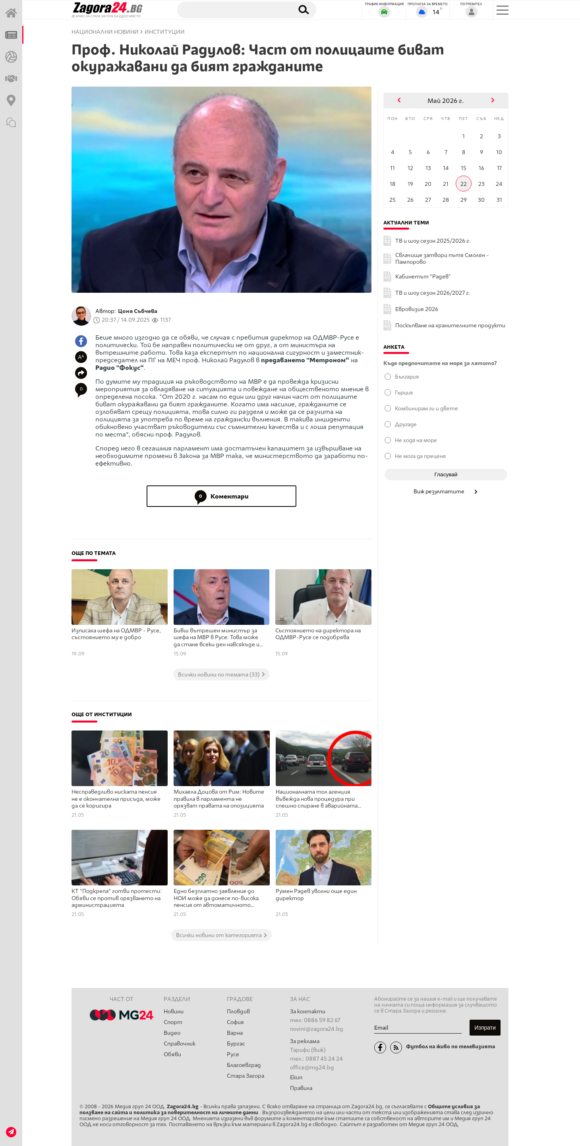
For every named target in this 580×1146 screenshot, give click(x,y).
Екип (296, 1077)
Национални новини (105, 32)
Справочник (179, 1043)
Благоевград (244, 1065)
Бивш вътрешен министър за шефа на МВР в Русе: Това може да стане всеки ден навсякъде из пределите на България (218, 638)
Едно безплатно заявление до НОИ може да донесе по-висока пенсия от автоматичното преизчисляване (216, 898)
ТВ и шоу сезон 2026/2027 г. (432, 293)
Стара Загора (245, 1076)
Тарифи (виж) (308, 1050)
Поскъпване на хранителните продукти (450, 325)
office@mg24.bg (312, 1067)
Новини (174, 1011)
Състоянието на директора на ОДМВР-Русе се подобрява (318, 634)
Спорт (173, 1022)
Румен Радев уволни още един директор (316, 895)
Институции (165, 32)
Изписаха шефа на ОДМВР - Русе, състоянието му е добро (116, 634)
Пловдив (238, 1011)
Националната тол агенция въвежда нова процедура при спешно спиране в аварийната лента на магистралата (317, 799)
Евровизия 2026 (416, 309)
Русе (233, 1054)
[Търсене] (231, 9)
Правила (301, 1088)
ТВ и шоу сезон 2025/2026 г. (433, 241)
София (235, 1022)
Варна (235, 1033)
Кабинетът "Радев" (423, 276)
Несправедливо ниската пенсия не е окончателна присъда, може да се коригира (116, 798)
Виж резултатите (446, 491)
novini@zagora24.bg (316, 1029)
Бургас (236, 1043)
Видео (172, 1033)
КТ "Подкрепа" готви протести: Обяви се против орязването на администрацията (117, 898)
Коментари (222, 496)
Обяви (172, 1054)
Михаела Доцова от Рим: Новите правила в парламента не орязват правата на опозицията (219, 798)
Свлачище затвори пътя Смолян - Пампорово (442, 258)
